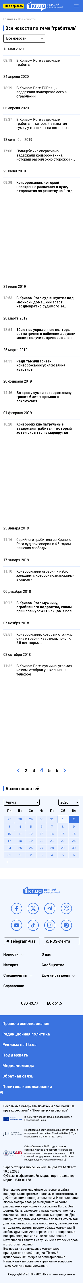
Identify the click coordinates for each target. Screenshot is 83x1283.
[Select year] (68, 802)
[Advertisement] (41, 238)
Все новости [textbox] (16, 38)
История (10, 965)
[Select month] (22, 802)
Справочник (13, 986)
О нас (46, 954)
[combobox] (24, 38)
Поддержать (14, 6)
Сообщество (53, 965)
